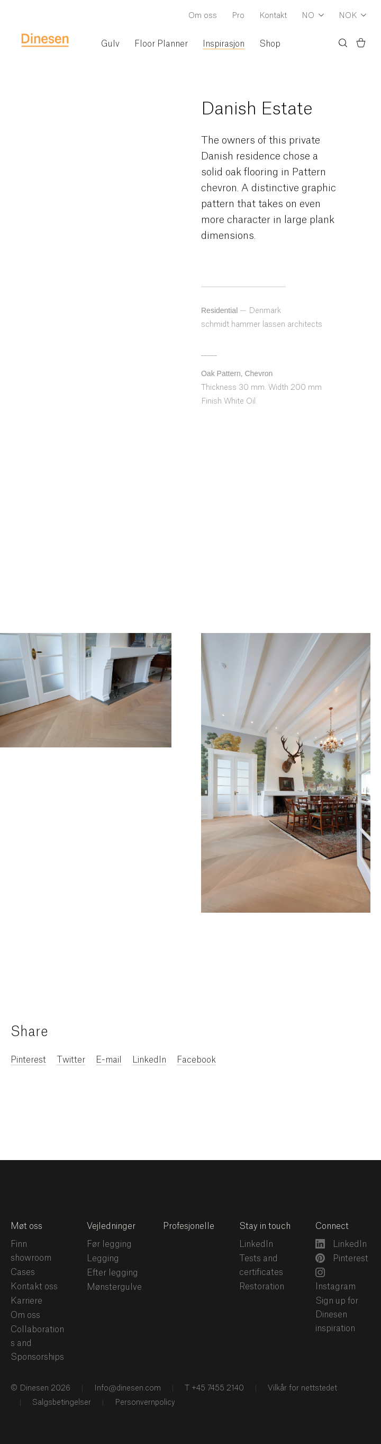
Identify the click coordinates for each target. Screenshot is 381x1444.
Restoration (261, 1286)
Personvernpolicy (144, 1402)
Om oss (202, 16)
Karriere (26, 1301)
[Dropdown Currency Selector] (352, 16)
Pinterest (28, 1060)
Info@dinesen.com (126, 1388)
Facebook (196, 1060)
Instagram (335, 1279)
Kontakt (273, 16)
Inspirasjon (223, 44)
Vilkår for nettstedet (301, 1388)
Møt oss (26, 1226)
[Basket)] (361, 44)
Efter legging (112, 1273)
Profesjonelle (188, 1226)
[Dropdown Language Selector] (313, 16)
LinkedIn (149, 1060)
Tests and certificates (261, 1265)
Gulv (110, 44)
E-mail (109, 1060)
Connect (332, 1226)
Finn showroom (31, 1251)
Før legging (109, 1244)
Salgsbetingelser (60, 1402)
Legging (103, 1258)
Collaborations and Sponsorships (37, 1343)
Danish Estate (257, 109)
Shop (269, 44)
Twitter (71, 1060)
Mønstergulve (114, 1287)
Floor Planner (161, 44)
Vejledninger (111, 1226)
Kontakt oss (34, 1286)
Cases (23, 1272)
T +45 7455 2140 (213, 1388)
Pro (238, 16)
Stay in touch (265, 1226)
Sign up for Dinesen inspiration (336, 1315)
